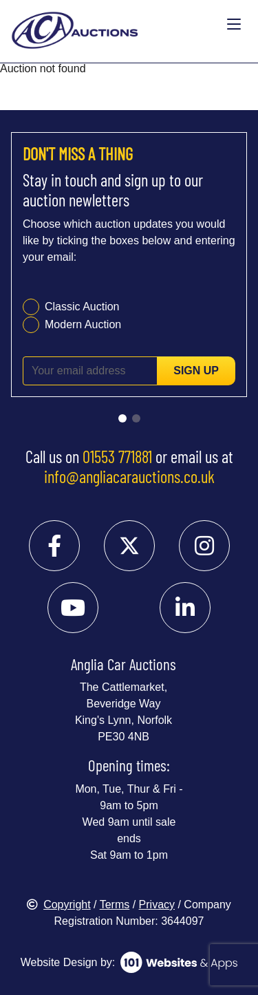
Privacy (157, 904)
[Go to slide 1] (122, 418)
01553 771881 (117, 456)
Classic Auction (82, 306)
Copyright (58, 904)
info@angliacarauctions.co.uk (129, 476)
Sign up (196, 370)
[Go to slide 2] (136, 418)
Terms (115, 904)
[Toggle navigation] (234, 25)
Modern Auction (83, 324)
